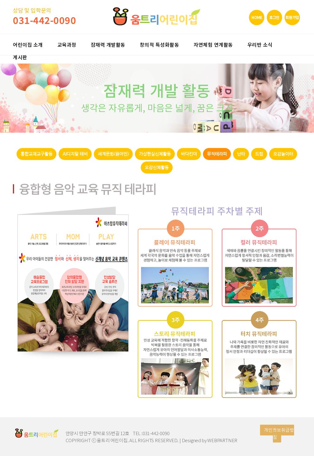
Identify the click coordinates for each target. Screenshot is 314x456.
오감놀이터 (283, 154)
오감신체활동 (157, 167)
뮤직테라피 (217, 154)
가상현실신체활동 (155, 154)
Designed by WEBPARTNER (210, 440)
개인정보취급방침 (279, 433)
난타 (241, 154)
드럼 (259, 154)
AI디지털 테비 (75, 154)
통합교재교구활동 (36, 154)
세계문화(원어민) (113, 154)
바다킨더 (189, 154)
